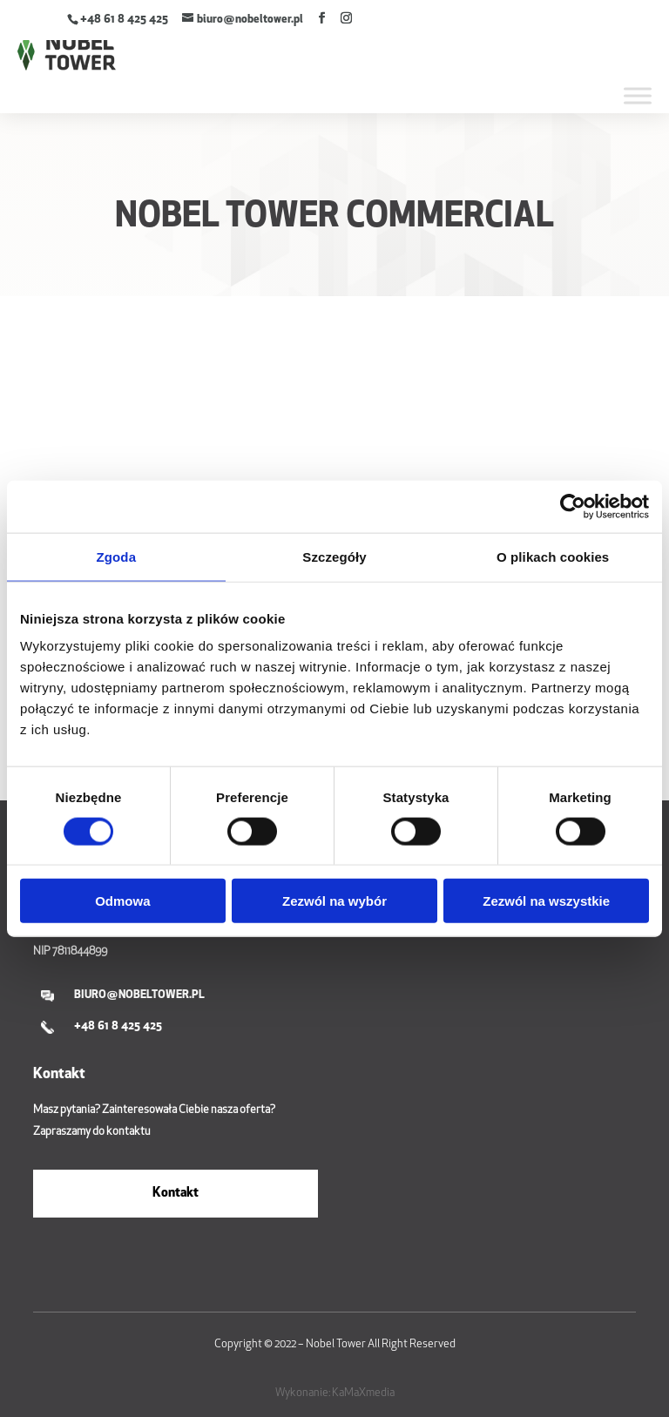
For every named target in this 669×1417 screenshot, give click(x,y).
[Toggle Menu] (638, 95)
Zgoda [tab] (117, 556)
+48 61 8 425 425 (124, 19)
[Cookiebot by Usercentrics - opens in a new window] (573, 506)
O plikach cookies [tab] (553, 556)
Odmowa (122, 901)
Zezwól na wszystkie (546, 901)
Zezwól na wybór (334, 901)
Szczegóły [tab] (334, 556)
